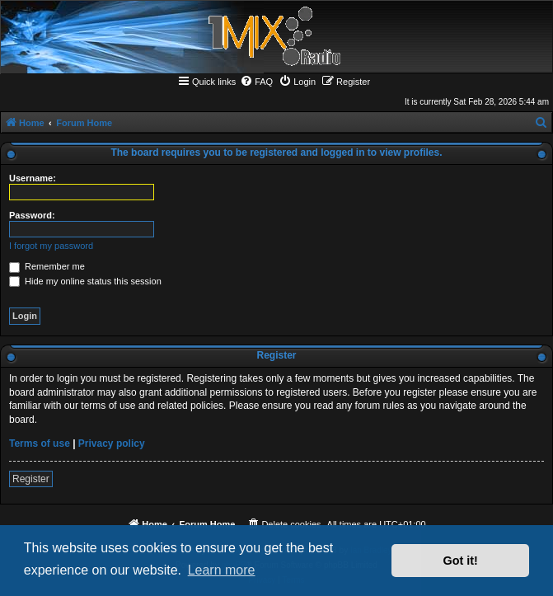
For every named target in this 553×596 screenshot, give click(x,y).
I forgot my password (51, 246)
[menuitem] (256, 82)
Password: (32, 215)
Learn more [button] (221, 570)
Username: (32, 178)
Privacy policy (111, 443)
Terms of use (39, 443)
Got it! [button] (460, 560)
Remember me (47, 266)
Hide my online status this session (85, 281)
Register (30, 479)
